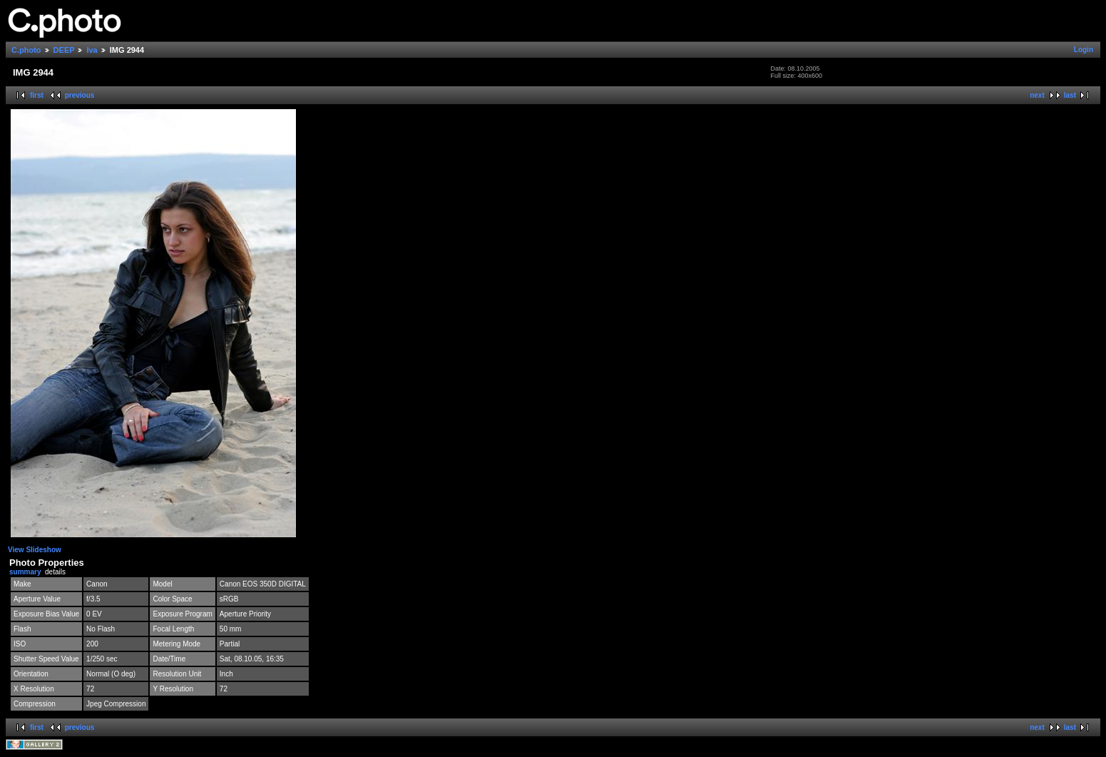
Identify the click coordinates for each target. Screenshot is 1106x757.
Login (1083, 50)
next (1037, 95)
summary (25, 572)
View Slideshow (34, 550)
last (1070, 95)
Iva (91, 50)
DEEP (64, 50)
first (36, 95)
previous (80, 95)
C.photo (26, 50)
